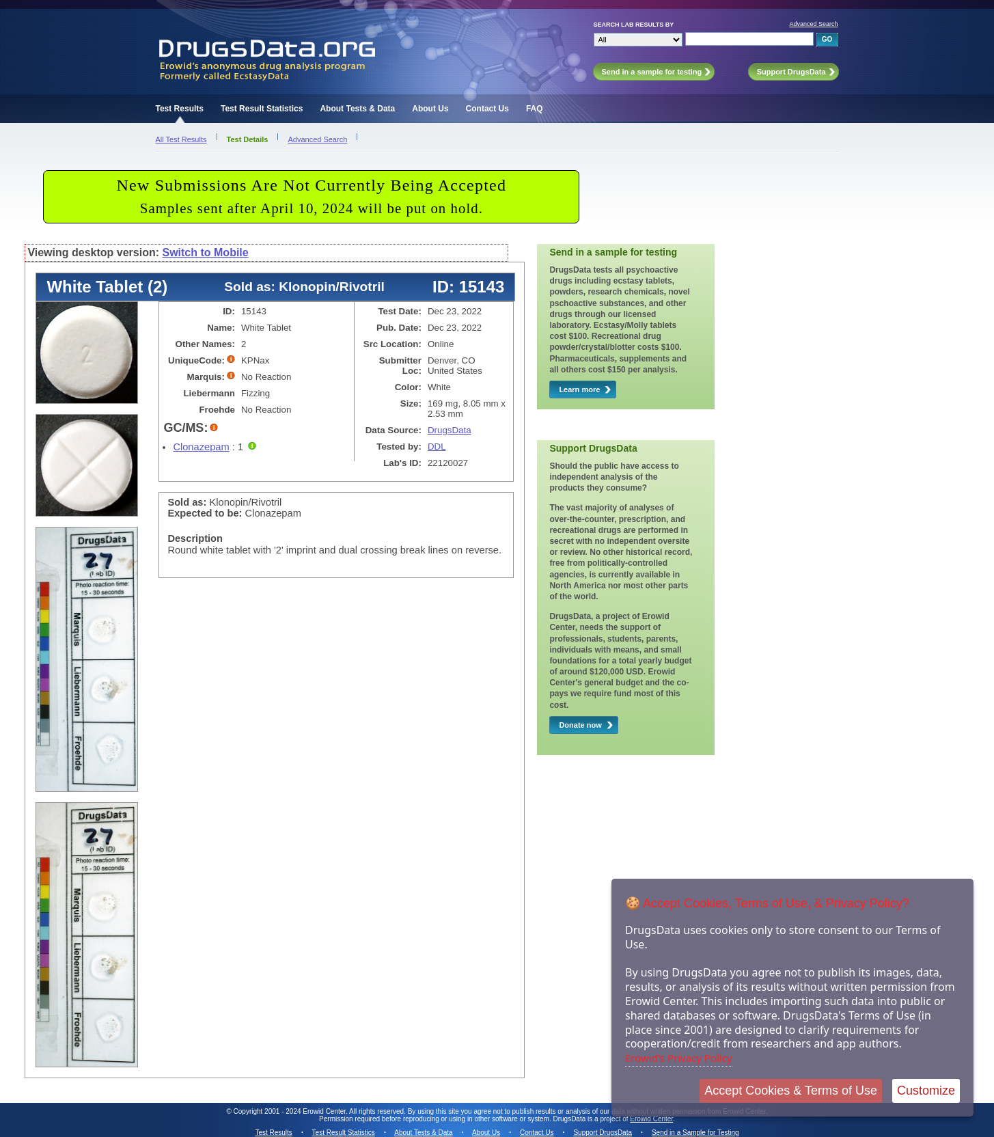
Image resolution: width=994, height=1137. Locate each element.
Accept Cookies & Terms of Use (790, 1090)
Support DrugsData (602, 1132)
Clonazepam (201, 446)
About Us (430, 108)
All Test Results (181, 139)
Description (195, 538)
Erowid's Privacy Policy (678, 1058)
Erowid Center (651, 1119)
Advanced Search (813, 23)
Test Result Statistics (262, 108)
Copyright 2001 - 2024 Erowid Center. (291, 1111)
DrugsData (449, 430)
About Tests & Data (357, 108)
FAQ (534, 108)
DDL (437, 446)
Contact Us (487, 108)
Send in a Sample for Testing (695, 1132)
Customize (926, 1090)
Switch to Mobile (205, 252)
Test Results (180, 108)
